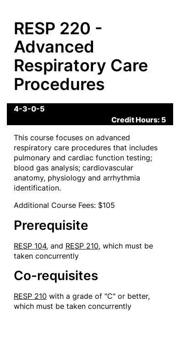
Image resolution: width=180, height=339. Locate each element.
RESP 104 (30, 245)
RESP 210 (81, 245)
